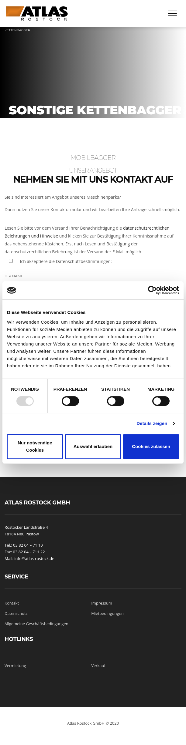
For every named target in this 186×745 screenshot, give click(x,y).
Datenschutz (16, 613)
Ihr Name (14, 276)
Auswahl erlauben (93, 446)
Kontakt (12, 603)
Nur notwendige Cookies (35, 446)
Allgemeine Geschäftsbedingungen (36, 623)
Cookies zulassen (151, 446)
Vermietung (15, 665)
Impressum (101, 603)
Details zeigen (151, 423)
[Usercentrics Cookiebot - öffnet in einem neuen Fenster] (152, 290)
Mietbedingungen (107, 613)
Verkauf (98, 665)
